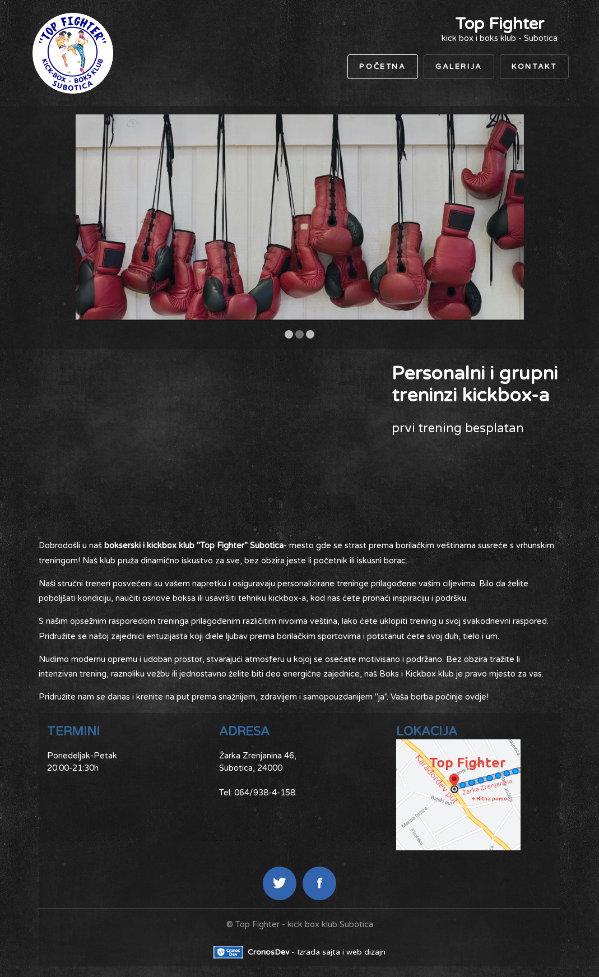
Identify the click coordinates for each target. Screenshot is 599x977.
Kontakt (534, 66)
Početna (382, 66)
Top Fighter (499, 24)
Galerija (458, 66)
